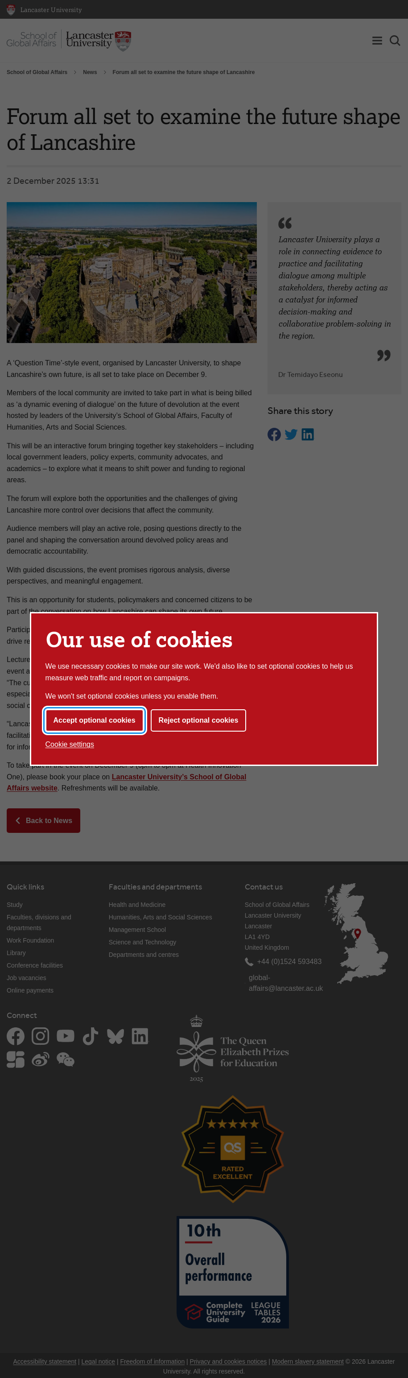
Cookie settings (69, 744)
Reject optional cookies (199, 720)
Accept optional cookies (95, 720)
